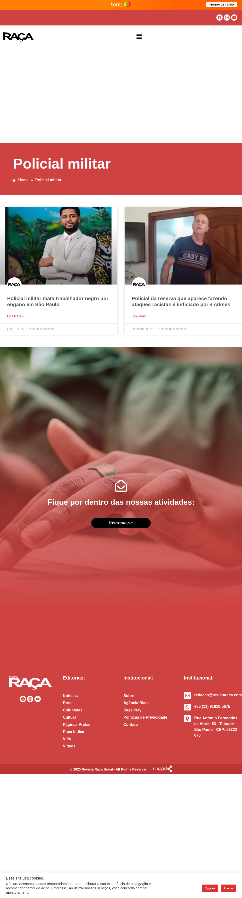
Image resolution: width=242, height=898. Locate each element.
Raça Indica (73, 732)
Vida (67, 739)
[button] (139, 36)
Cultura (69, 717)
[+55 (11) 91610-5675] (187, 707)
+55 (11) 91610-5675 (212, 706)
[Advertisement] (45, 96)
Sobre (128, 696)
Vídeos (69, 746)
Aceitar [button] (228, 888)
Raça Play (132, 710)
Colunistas (73, 710)
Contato (130, 724)
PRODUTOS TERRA (221, 4)
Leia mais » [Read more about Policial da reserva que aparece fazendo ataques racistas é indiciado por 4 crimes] (140, 316)
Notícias (70, 696)
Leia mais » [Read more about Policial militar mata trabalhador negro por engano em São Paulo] (15, 316)
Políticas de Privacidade (145, 717)
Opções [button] (210, 888)
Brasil (68, 703)
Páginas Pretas (77, 724)
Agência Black (136, 703)
